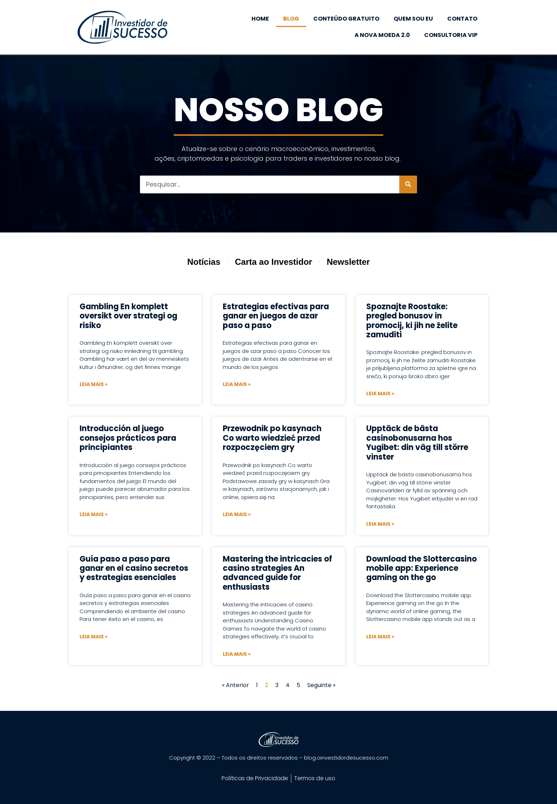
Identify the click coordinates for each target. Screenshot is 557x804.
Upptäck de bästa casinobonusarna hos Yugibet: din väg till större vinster (417, 442)
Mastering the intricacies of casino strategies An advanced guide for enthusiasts (277, 573)
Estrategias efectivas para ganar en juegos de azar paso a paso (276, 316)
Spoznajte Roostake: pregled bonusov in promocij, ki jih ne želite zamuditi (412, 320)
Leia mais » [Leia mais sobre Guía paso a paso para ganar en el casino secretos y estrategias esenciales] (94, 636)
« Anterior (235, 685)
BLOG (291, 19)
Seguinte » (321, 685)
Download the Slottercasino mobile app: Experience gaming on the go (421, 568)
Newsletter (348, 262)
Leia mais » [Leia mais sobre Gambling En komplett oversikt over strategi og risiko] (94, 384)
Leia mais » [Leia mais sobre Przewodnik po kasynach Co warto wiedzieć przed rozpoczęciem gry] (237, 514)
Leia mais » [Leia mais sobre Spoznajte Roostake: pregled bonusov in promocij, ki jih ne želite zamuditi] (380, 393)
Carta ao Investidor (273, 262)
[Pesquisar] (408, 184)
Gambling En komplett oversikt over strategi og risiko (128, 316)
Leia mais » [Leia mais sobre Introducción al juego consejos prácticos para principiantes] (94, 514)
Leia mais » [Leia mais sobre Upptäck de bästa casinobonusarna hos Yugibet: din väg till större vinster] (380, 523)
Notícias (203, 262)
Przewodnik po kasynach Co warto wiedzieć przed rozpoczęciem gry (272, 438)
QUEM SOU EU (413, 19)
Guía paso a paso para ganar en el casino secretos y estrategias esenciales (134, 568)
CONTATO (462, 19)
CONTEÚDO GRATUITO (346, 19)
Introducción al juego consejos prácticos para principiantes (128, 438)
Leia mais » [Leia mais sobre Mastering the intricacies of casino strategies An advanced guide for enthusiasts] (237, 654)
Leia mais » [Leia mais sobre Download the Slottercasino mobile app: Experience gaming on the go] (380, 636)
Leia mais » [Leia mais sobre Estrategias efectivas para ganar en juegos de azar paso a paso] (237, 384)
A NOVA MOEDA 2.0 (382, 35)
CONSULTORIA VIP (450, 35)
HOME (260, 19)
